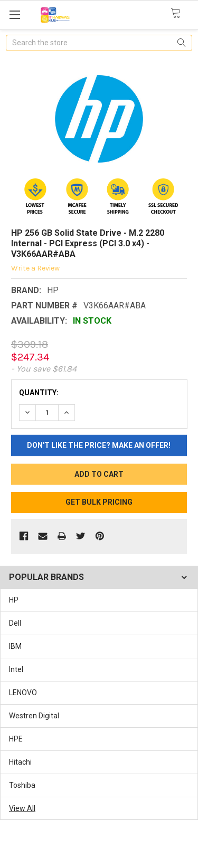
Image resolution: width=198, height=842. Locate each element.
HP (13, 600)
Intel (16, 669)
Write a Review (35, 267)
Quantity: (39, 392)
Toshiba (22, 785)
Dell (15, 623)
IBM (15, 646)
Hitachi (20, 762)
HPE (16, 739)
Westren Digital (34, 715)
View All (22, 808)
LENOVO (23, 692)
